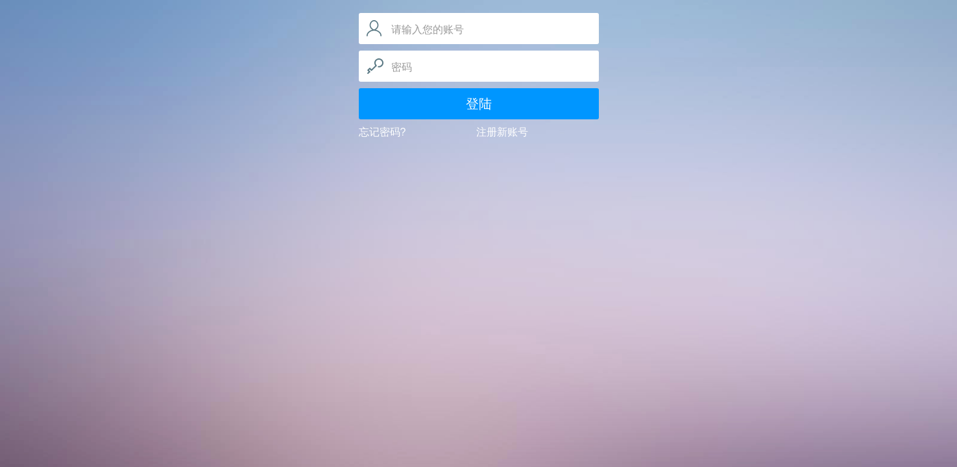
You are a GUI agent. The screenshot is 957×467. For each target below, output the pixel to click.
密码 (401, 67)
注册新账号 (502, 132)
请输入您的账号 (427, 29)
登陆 (479, 104)
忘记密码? (382, 132)
